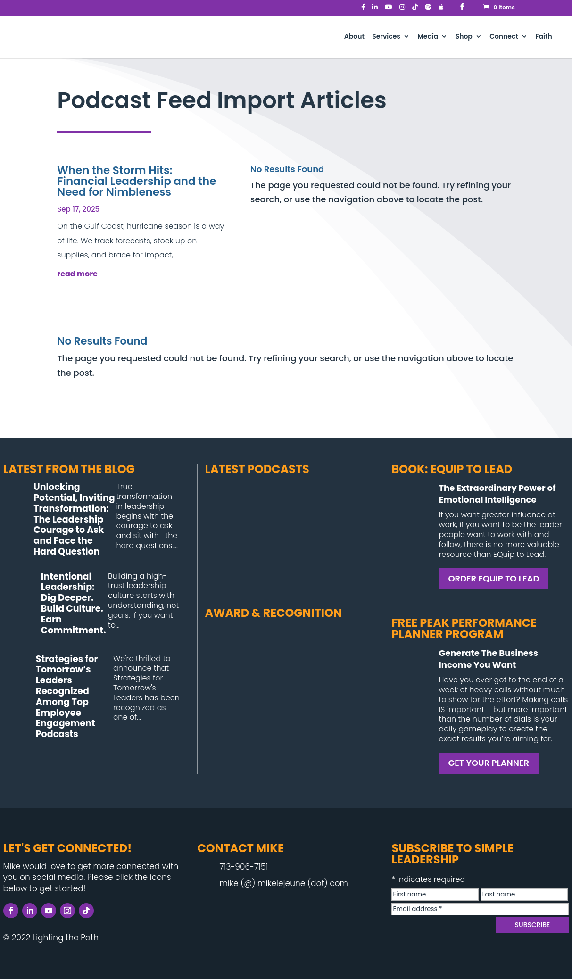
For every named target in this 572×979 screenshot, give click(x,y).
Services (386, 37)
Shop (464, 37)
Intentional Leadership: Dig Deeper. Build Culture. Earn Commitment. (73, 603)
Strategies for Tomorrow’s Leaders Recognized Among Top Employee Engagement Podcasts (67, 697)
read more (77, 273)
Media (427, 37)
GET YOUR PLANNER (488, 763)
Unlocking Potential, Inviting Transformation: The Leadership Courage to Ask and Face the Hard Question (74, 519)
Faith (543, 37)
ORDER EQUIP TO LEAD (493, 578)
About (354, 37)
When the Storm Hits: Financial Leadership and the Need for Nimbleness (136, 181)
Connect (503, 37)
